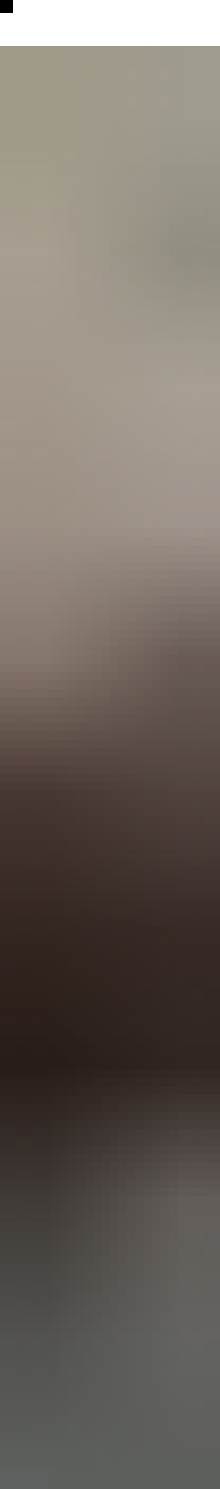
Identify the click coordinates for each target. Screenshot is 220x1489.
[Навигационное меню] (6, 6)
